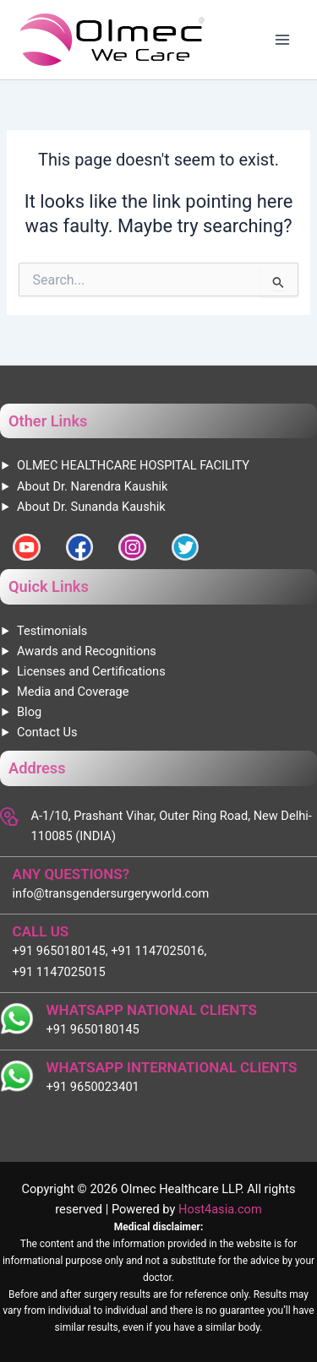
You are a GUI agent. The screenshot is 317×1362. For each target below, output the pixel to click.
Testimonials (52, 630)
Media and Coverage (72, 691)
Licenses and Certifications (91, 671)
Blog (29, 711)
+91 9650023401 (92, 1086)
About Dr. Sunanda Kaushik (91, 506)
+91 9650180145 (92, 1029)
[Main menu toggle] (282, 39)
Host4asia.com (220, 1209)
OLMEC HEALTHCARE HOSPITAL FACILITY (133, 465)
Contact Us (47, 732)
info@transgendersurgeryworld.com (111, 893)
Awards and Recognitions (86, 651)
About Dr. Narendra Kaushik (92, 486)
